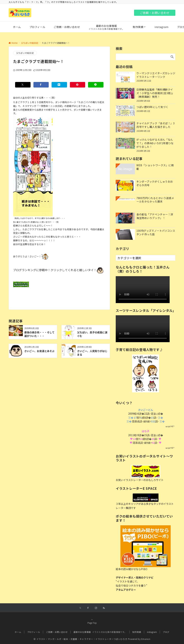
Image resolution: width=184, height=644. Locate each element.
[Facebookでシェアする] (41, 84)
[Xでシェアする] (23, 84)
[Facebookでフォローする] (88, 608)
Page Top (92, 621)
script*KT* (169, 426)
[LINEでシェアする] (96, 84)
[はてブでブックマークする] (59, 84)
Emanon (145, 639)
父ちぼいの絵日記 (25, 52)
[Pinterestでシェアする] (77, 84)
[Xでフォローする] (80, 608)
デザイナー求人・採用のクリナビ (134, 577)
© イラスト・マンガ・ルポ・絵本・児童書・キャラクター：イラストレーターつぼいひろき (80, 639)
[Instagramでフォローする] (96, 608)
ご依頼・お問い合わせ (155, 13)
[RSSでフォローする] (104, 608)
